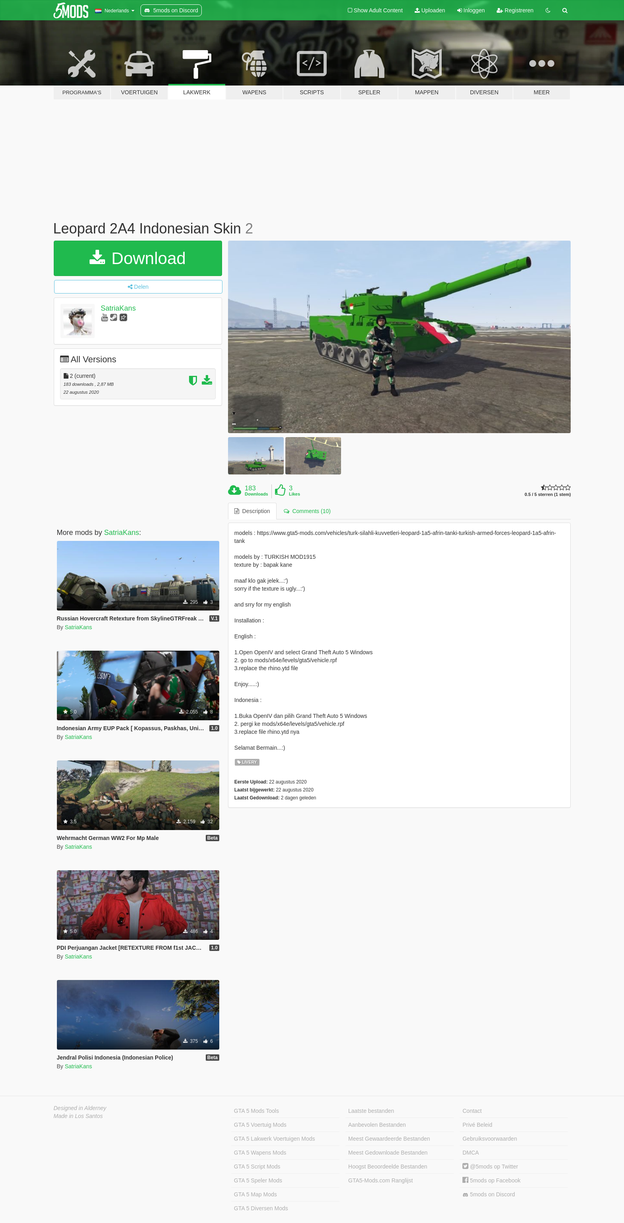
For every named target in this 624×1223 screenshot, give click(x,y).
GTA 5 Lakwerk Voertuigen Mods (274, 1139)
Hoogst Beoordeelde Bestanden (387, 1166)
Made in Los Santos (78, 1116)
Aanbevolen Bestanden (377, 1125)
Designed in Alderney (80, 1108)
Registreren (515, 10)
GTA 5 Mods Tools (256, 1111)
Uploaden (430, 10)
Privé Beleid (477, 1125)
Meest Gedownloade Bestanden (387, 1152)
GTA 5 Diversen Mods (261, 1208)
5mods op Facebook (491, 1180)
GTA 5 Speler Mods (258, 1180)
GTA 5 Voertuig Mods (260, 1125)
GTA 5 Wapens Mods (260, 1152)
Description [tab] (252, 511)
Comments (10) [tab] (307, 511)
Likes (294, 494)
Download (137, 258)
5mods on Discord (488, 1194)
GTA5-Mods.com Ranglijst (380, 1180)
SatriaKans (118, 308)
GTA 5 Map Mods (255, 1194)
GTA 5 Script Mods (257, 1166)
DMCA (470, 1152)
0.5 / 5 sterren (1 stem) (548, 494)
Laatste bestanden (371, 1111)
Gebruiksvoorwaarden (489, 1139)
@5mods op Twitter (490, 1166)
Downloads (256, 494)
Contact (472, 1111)
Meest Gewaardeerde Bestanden (389, 1139)
